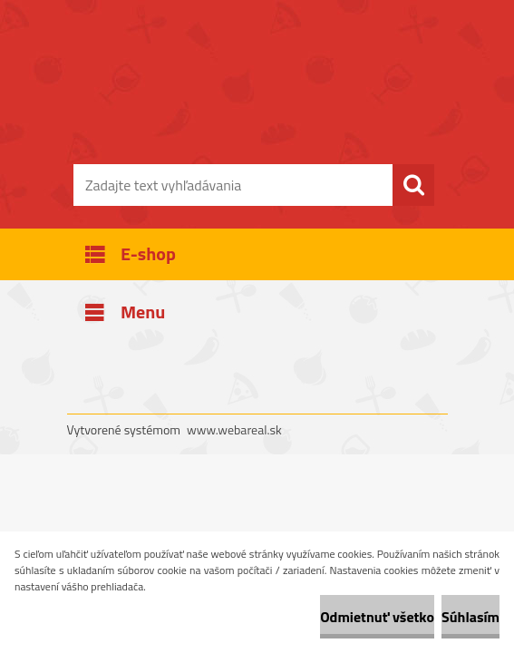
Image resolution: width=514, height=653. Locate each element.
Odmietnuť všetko (377, 617)
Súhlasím (470, 617)
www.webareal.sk (234, 429)
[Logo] (246, 105)
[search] (413, 185)
